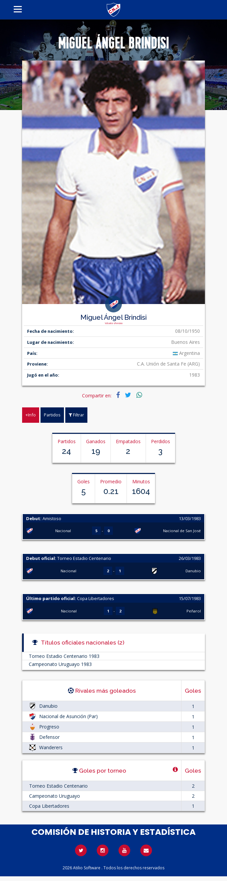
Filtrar (76, 415)
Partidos (52, 415)
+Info (30, 415)
